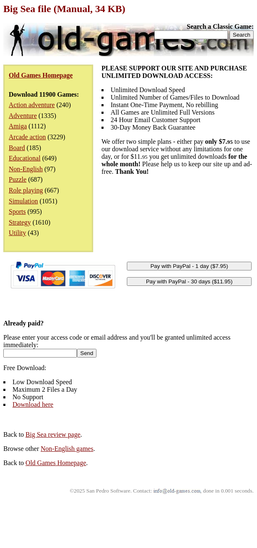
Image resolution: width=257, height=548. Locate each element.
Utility (17, 232)
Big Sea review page (52, 434)
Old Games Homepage (55, 462)
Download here (32, 404)
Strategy (20, 222)
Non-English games (67, 448)
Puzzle (18, 179)
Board (17, 147)
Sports (17, 211)
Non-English (26, 169)
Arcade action (27, 136)
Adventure (23, 115)
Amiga (18, 126)
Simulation (23, 201)
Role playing (26, 190)
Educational (24, 158)
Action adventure (32, 104)
